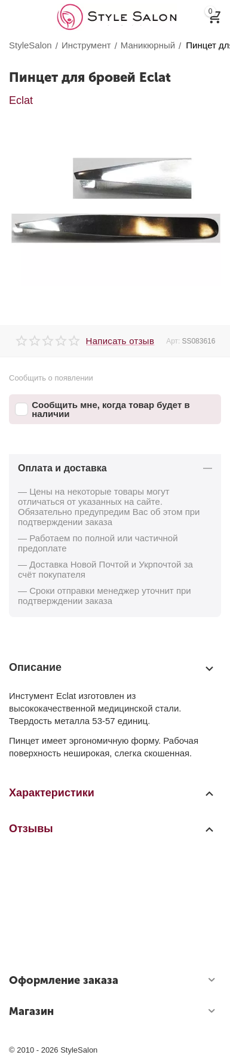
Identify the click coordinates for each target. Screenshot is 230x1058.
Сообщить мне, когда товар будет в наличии (102, 409)
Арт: (173, 341)
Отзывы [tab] (112, 828)
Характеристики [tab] (112, 792)
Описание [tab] (112, 667)
